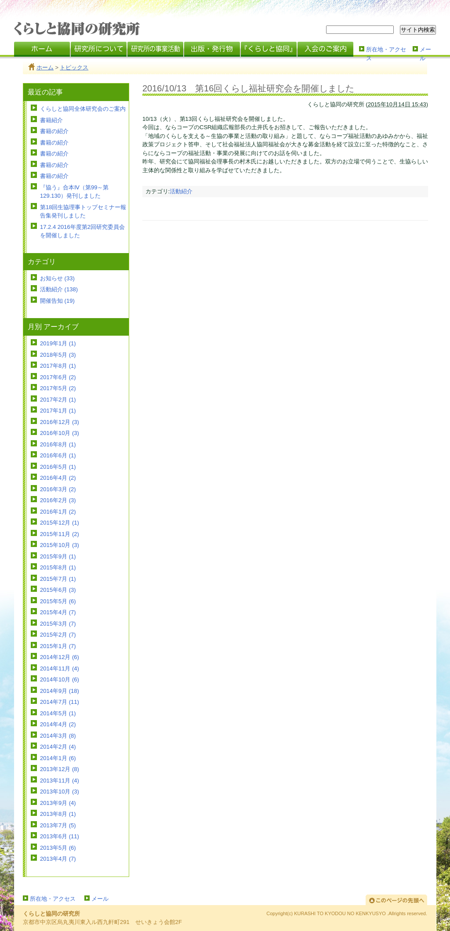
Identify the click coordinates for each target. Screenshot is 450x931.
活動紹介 (181, 191)
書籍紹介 (51, 120)
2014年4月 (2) (58, 724)
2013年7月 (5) (58, 825)
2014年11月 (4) (59, 668)
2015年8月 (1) (58, 567)
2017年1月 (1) (58, 410)
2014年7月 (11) (59, 702)
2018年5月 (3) (58, 354)
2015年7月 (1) (58, 579)
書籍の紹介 (54, 131)
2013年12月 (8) (59, 769)
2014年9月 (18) (59, 691)
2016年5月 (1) (58, 467)
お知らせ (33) (57, 278)
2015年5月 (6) (58, 601)
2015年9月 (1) (58, 556)
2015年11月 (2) (59, 534)
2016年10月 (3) (59, 433)
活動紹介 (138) (59, 289)
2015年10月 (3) (59, 545)
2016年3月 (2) (58, 489)
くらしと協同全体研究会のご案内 (83, 108)
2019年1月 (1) (58, 343)
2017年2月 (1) (58, 399)
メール (425, 53)
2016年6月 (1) (58, 455)
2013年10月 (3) (59, 791)
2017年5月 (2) (58, 388)
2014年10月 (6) (59, 679)
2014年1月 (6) (58, 758)
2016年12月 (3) (59, 422)
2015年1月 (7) (58, 646)
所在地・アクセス (386, 53)
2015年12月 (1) (59, 522)
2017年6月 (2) (58, 377)
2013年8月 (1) (58, 814)
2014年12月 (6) (59, 657)
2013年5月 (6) (58, 847)
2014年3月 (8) (58, 735)
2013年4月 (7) (58, 858)
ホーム (45, 67)
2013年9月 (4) (58, 803)
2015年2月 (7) (58, 634)
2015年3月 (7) (58, 623)
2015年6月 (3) (58, 590)
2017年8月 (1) (58, 365)
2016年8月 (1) (58, 444)
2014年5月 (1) (58, 713)
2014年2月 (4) (58, 746)
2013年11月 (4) (59, 780)
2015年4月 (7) (58, 612)
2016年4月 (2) (58, 478)
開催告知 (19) (57, 300)
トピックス (74, 67)
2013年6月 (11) (59, 836)
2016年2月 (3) (58, 500)
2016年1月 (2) (58, 511)
